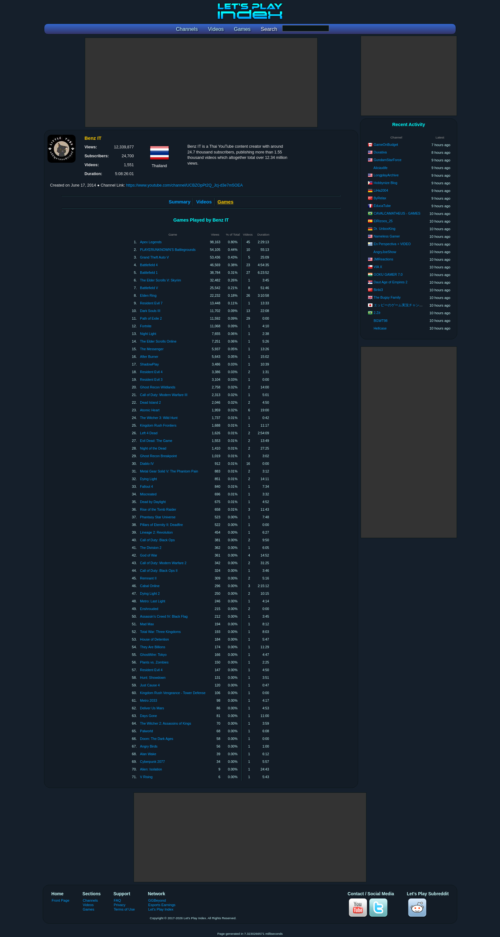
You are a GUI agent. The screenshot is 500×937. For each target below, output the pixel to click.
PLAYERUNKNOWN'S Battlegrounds (167, 250)
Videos (204, 201)
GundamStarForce (387, 160)
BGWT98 (381, 321)
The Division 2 (150, 548)
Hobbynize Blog (385, 183)
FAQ (117, 900)
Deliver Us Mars (152, 708)
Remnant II (148, 578)
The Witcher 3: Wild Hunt (159, 418)
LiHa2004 (381, 190)
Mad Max (147, 624)
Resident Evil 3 (151, 379)
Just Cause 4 (150, 685)
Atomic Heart (149, 410)
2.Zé (377, 313)
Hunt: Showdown (152, 677)
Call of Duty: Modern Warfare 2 (163, 563)
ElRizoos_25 (383, 221)
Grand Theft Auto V (154, 257)
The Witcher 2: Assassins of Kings (165, 723)
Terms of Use (124, 909)
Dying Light (148, 479)
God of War (148, 555)
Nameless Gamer (387, 236)
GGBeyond (157, 900)
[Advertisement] (201, 82)
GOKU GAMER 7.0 (388, 274)
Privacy (120, 905)
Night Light (148, 334)
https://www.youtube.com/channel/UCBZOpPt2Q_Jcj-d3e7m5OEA (184, 185)
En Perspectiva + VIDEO (392, 244)
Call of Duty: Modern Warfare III (164, 395)
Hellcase (380, 328)
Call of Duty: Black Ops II (159, 570)
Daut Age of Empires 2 (391, 282)
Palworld (146, 731)
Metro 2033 (148, 700)
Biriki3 (378, 290)
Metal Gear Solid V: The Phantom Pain (169, 471)
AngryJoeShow (384, 252)
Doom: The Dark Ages (156, 739)
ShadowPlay (149, 364)
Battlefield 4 (149, 265)
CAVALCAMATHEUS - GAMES (397, 213)
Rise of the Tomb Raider (158, 509)
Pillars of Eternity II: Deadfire (161, 525)
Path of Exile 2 (151, 318)
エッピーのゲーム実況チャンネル (400, 305)
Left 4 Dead (149, 433)
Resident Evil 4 (151, 372)
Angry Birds (149, 746)
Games (88, 909)
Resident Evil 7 (151, 303)
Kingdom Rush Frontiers (158, 425)
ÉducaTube (382, 206)
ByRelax (380, 198)
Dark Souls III (150, 311)
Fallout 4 (146, 486)
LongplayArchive (386, 175)
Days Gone (148, 716)
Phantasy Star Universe (157, 517)
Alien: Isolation (151, 769)
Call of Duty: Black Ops (157, 540)
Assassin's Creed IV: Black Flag (164, 616)
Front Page (61, 900)
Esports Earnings (161, 905)
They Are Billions (152, 647)
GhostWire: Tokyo (153, 655)
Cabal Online (149, 586)
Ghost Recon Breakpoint (158, 456)
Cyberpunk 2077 (152, 761)
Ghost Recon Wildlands (157, 387)
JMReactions (383, 259)
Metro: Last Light (152, 601)
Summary (179, 201)
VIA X (378, 267)
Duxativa (380, 152)
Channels (90, 900)
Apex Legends (151, 242)
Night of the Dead (153, 448)
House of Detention (154, 639)
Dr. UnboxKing (384, 229)
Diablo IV (147, 463)
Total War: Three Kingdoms (160, 632)
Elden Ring (148, 295)
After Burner (149, 356)
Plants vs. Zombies (154, 662)
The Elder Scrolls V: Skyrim (160, 280)
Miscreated (148, 494)
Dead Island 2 (150, 402)
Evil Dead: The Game (156, 441)
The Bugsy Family (387, 297)
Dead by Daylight (153, 502)
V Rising (146, 777)
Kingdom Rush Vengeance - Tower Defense (172, 693)
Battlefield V (149, 288)
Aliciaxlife (380, 168)
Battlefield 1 (149, 272)
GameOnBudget (386, 144)
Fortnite (145, 326)
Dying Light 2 (150, 593)
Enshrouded (149, 609)
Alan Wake (148, 754)
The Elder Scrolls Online (158, 341)
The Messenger (152, 349)
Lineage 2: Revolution (156, 532)
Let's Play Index (160, 909)
